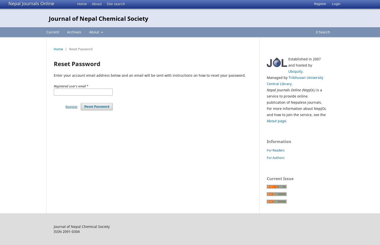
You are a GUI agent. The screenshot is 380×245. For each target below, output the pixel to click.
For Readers (275, 150)
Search (323, 32)
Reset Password (96, 106)
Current (52, 32)
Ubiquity (295, 71)
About (97, 3)
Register (320, 3)
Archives (74, 32)
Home (82, 3)
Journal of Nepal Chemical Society (98, 18)
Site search (116, 3)
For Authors (275, 157)
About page (276, 121)
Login (336, 3)
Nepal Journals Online (31, 3)
